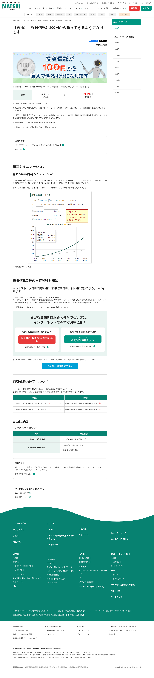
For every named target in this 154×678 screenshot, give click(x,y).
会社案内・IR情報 (108, 3)
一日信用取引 (19, 574)
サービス (68, 8)
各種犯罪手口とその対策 (53, 626)
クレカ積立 (124, 14)
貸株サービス (18, 582)
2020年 (117, 80)
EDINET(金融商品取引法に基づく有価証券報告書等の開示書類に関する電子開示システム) (48, 615)
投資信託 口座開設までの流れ (60, 366)
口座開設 (134, 8)
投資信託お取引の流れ (23, 474)
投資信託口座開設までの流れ (81, 346)
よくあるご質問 (92, 3)
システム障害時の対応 (20, 630)
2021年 (117, 74)
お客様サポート (118, 8)
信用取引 (16, 562)
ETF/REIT (50, 563)
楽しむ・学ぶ (47, 8)
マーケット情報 (103, 8)
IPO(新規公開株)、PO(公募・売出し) (27, 578)
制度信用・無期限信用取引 (24, 566)
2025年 (117, 49)
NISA (92, 14)
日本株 (40, 14)
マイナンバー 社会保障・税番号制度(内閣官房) (114, 611)
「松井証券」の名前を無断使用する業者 (122, 626)
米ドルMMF (116, 591)
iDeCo (101, 14)
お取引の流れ (52, 583)
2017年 (117, 28)
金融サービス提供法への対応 (22, 634)
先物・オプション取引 (120, 554)
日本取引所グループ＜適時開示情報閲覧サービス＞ (33, 611)
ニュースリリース (120, 22)
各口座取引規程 (18, 626)
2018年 (117, 92)
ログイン (146, 8)
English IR (122, 3)
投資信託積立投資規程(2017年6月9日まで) (81, 409)
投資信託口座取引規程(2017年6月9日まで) (81, 403)
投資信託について (22, 497)
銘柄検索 (148, 3)
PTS (14, 586)
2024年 (117, 55)
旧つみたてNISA (118, 579)
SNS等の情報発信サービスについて (25, 638)
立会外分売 (51, 559)
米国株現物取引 (85, 558)
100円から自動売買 (86, 582)
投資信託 (60, 14)
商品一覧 (29, 14)
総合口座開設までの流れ (56, 579)
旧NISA (115, 575)
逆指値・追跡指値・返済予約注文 (59, 567)
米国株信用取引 (85, 562)
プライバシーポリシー (84, 634)
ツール (78, 8)
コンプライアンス (83, 630)
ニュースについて (22, 493)
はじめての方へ (34, 8)
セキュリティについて (84, 626)
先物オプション (80, 14)
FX (69, 14)
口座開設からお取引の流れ (35, 347)
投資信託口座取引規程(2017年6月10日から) (30, 403)
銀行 (112, 14)
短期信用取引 (19, 570)
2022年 (117, 68)
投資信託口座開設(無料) (82, 339)
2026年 (117, 43)
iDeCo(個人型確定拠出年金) (123, 585)
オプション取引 (117, 566)
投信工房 (18, 149)
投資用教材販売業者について (54, 630)
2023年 (117, 61)
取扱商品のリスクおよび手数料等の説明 (122, 630)
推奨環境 (112, 634)
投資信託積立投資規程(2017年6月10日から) (30, 409)
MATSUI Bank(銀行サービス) (91, 586)
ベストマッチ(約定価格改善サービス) (61, 571)
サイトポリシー (50, 634)
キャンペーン (89, 8)
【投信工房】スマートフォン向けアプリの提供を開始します (38, 145)
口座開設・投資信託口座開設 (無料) (37, 339)
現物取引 (16, 558)
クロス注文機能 (53, 575)
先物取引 (114, 558)
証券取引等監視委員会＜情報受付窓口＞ (74, 611)
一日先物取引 (116, 562)
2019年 (117, 86)
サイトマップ (116, 597)
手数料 (59, 8)
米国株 (50, 14)
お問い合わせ (79, 3)
